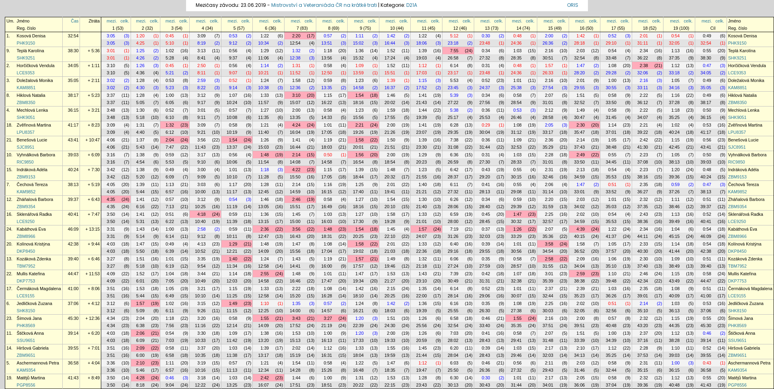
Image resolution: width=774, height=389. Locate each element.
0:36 (486, 110)
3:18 (201, 377)
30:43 (484, 385)
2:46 (296, 199)
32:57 (548, 221)
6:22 (170, 221)
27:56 (484, 102)
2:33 (644, 244)
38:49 (674, 266)
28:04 (453, 355)
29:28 (611, 72)
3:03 (201, 184)
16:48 (358, 370)
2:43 (644, 214)
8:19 (201, 43)
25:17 (453, 117)
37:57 (611, 251)
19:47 (421, 370)
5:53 (454, 80)
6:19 (170, 266)
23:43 (421, 385)
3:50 (111, 214)
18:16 (358, 102)
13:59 (358, 72)
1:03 (517, 50)
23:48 (484, 43)
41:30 (642, 147)
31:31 (484, 280)
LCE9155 (26, 295)
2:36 (549, 139)
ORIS (572, 5)
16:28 (326, 295)
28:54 (516, 102)
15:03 (263, 147)
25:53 (484, 117)
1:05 (675, 80)
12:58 (263, 266)
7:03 (454, 333)
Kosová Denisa (31, 35)
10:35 (200, 355)
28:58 (548, 117)
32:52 (579, 102)
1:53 (391, 273)
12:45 (263, 191)
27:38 (516, 310)
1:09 (359, 65)
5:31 (140, 221)
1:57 (549, 65)
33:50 (611, 102)
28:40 (484, 206)
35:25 (674, 117)
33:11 (642, 87)
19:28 (390, 221)
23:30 (421, 147)
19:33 (390, 340)
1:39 (422, 50)
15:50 (295, 176)
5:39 (454, 95)
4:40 (140, 132)
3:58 (549, 244)
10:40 (200, 221)
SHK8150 (26, 310)
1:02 (170, 50)
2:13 (581, 169)
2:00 (549, 35)
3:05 (111, 35)
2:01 (644, 35)
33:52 (611, 191)
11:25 (232, 295)
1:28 (140, 80)
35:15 (642, 370)
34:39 (611, 340)
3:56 (201, 139)
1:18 (328, 50)
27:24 (453, 266)
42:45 (674, 147)
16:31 (326, 355)
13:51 (326, 43)
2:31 (549, 169)
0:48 (517, 35)
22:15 (390, 385)
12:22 (200, 385)
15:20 (295, 295)
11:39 (232, 221)
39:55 (73, 348)
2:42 (644, 139)
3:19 (201, 362)
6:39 (170, 251)
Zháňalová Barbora (35, 199)
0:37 (486, 229)
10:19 (232, 132)
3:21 (201, 288)
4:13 (201, 244)
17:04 (326, 251)
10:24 (232, 102)
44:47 (73, 273)
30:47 (579, 117)
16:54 (358, 162)
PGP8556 (26, 385)
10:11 (232, 236)
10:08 (232, 117)
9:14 (233, 87)
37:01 (611, 132)
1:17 (233, 184)
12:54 (295, 43)
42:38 (73, 244)
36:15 (73, 110)
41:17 (73, 125)
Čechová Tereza (32, 184)
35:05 (73, 80)
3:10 (111, 65)
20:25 (358, 236)
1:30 (140, 110)
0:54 (675, 35)
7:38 (454, 139)
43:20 (642, 325)
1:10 (612, 273)
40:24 (674, 132)
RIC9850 (25, 162)
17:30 (358, 221)
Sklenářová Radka (34, 214)
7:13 (170, 206)
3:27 (111, 258)
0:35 (486, 258)
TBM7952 (26, 266)
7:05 (170, 280)
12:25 (263, 310)
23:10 (421, 280)
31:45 (611, 117)
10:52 (200, 251)
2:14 (581, 139)
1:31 (296, 65)
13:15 (263, 221)
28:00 (453, 221)
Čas (74, 20)
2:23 (644, 154)
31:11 (642, 43)
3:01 (111, 50)
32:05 (674, 43)
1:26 (140, 65)
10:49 (200, 280)
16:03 (326, 221)
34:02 (579, 206)
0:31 (486, 65)
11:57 (263, 102)
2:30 (581, 125)
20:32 (390, 176)
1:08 (612, 65)
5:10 (170, 43)
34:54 (548, 251)
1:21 (264, 125)
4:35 (111, 199)
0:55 (707, 50)
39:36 (674, 176)
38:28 (674, 340)
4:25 (140, 43)
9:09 (201, 176)
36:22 (642, 57)
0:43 (486, 169)
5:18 (140, 117)
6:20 (454, 348)
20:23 (421, 162)
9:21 (201, 132)
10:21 (263, 72)
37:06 (73, 303)
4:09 (111, 273)
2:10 (581, 348)
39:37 (73, 199)
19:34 (358, 280)
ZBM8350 (26, 102)
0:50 (707, 110)
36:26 (611, 295)
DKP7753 (26, 280)
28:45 (484, 221)
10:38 (263, 87)
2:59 (201, 80)
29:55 (579, 87)
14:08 (295, 162)
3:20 (201, 318)
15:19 (295, 355)
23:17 (453, 72)
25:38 (516, 87)
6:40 (454, 244)
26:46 (516, 117)
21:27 (390, 280)
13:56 (326, 57)
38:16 (642, 176)
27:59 (484, 266)
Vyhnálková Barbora (36, 154)
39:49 (674, 221)
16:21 (358, 310)
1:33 (264, 95)
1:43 (140, 229)
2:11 (549, 362)
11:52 (295, 72)
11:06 (263, 57)
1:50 (391, 139)
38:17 (73, 95)
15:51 (390, 72)
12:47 (263, 236)
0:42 (486, 273)
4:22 (296, 169)
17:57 (358, 266)
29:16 (453, 251)
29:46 (516, 355)
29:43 (548, 370)
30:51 (548, 57)
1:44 (422, 110)
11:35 (263, 117)
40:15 (579, 236)
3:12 (201, 95)
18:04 (358, 355)
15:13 (295, 340)
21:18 (421, 266)
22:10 (390, 236)
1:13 (675, 50)
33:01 (579, 191)
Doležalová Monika (35, 80)
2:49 (581, 154)
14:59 (295, 191)
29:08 (516, 191)
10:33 (200, 340)
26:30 (484, 310)
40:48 (611, 325)
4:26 (140, 57)
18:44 (358, 176)
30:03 (548, 310)
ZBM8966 (26, 236)
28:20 (579, 72)
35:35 (516, 325)
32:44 (548, 295)
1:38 (140, 154)
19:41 (390, 191)
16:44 (390, 43)
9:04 (170, 385)
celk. (125, 20)
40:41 (73, 214)
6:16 (140, 206)
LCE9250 (26, 221)
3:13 (201, 50)
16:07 (263, 385)
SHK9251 (26, 57)
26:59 (453, 162)
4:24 (296, 125)
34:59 (579, 176)
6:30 (454, 377)
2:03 (581, 50)
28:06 (453, 206)
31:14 (548, 191)
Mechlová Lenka (32, 110)
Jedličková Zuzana (34, 303)
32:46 (548, 176)
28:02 (453, 340)
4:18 (201, 214)
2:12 (549, 110)
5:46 (140, 370)
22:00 (421, 295)
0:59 (328, 80)
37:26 (674, 191)
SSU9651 (26, 340)
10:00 (200, 191)
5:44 (140, 191)
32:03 (484, 236)
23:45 (453, 87)
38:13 (674, 162)
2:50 (201, 65)
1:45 (296, 214)
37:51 (548, 325)
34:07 (642, 117)
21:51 (390, 147)
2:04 (170, 139)
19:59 (390, 355)
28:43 (484, 340)
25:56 (421, 325)
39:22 (642, 132)
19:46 (390, 266)
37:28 (674, 102)
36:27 (642, 191)
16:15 (326, 191)
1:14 (264, 65)
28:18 (579, 43)
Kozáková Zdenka (34, 258)
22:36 (421, 251)
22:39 (358, 325)
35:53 (611, 176)
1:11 (359, 35)
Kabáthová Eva (31, 229)
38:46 (674, 206)
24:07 (421, 236)
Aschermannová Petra (38, 362)
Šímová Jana (29, 318)
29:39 (516, 206)
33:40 (484, 325)
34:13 (579, 355)
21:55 (421, 176)
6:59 (454, 214)
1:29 (264, 50)
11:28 (263, 176)
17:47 (326, 280)
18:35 (390, 370)
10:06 (232, 162)
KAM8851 (26, 87)
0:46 (486, 318)
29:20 (484, 176)
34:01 (548, 385)
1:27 (264, 110)
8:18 (140, 385)
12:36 (295, 87)
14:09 (263, 251)
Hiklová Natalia (31, 95)
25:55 (453, 310)
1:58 (296, 80)
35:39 (548, 280)
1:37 (140, 139)
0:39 (486, 244)
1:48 (264, 154)
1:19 (328, 139)
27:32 (484, 57)
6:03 (454, 362)
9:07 (233, 72)
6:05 (170, 102)
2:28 (549, 154)
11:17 (232, 191)
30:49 (453, 280)
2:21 (359, 125)
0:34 (486, 50)
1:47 (581, 65)
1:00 (612, 80)
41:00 (73, 288)
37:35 (674, 57)
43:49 (674, 280)
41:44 (674, 251)
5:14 (140, 236)
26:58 (453, 57)
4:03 (111, 244)
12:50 (326, 72)
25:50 (453, 370)
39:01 (642, 295)
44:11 (642, 236)
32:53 (516, 147)
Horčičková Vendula (36, 65)
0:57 (328, 35)
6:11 (454, 184)
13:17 (263, 355)
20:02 (390, 102)
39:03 (73, 154)
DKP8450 (26, 251)
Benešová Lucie (32, 139)
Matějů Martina (31, 377)
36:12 (642, 102)
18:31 (326, 236)
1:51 (581, 95)
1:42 (391, 35)
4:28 (140, 377)
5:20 (140, 176)
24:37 (484, 87)
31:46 (579, 370)
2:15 (391, 288)
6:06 (454, 258)
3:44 (201, 273)
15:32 (358, 57)
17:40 (358, 191)
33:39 (579, 340)
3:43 (296, 318)
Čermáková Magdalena (39, 288)
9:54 (201, 266)
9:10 (201, 162)
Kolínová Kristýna (33, 244)
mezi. (111, 20)
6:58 (454, 318)
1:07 (233, 95)
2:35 (644, 184)
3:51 (111, 288)
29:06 (484, 295)
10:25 (200, 206)
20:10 (390, 206)
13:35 (326, 87)
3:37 (111, 95)
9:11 (201, 117)
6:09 (170, 176)
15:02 (358, 43)
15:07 (295, 102)
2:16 (549, 50)
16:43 (295, 236)
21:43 (421, 102)
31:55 (548, 266)
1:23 (359, 80)
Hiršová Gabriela (33, 348)
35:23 (579, 295)
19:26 (358, 132)
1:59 (391, 110)
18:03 (326, 147)
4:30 (140, 87)
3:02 (111, 80)
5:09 (140, 310)
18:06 (421, 43)
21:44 (421, 355)
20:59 (421, 340)
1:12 (422, 65)
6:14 (454, 65)
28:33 (516, 162)
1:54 (359, 95)
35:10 (611, 266)
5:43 (140, 147)
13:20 (263, 340)
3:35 (201, 258)
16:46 (295, 280)
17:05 (326, 132)
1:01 (517, 80)
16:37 (390, 87)
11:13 (232, 370)
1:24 (264, 80)
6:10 (170, 117)
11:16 (200, 325)
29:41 (516, 340)
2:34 (644, 50)
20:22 (358, 385)
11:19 (232, 206)
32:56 (611, 310)
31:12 (516, 132)
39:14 (73, 333)
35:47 (579, 132)
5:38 (454, 110)
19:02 (358, 251)
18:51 (326, 385)
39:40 (73, 258)
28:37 (453, 176)
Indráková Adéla (32, 169)
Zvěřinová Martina (34, 125)
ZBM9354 (26, 206)
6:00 (140, 355)
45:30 (73, 318)
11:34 (232, 266)
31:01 (548, 102)
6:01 (140, 280)
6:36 (454, 154)
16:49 (326, 206)
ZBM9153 (26, 176)
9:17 (201, 102)
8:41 (201, 57)
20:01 (358, 147)
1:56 (359, 154)
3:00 (201, 169)
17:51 (295, 385)
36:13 (674, 310)
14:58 (358, 87)
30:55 (611, 87)
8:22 (201, 87)
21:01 (421, 221)
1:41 (422, 95)
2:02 (581, 214)
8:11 (201, 72)
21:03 (390, 251)
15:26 (326, 370)
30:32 (516, 221)
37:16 (642, 340)
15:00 (295, 221)
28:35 (516, 57)
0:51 (612, 184)
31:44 (484, 147)
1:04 (675, 229)
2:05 (549, 125)
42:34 (642, 280)
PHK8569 (26, 325)
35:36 (548, 236)
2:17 (549, 348)
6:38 (140, 325)
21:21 (421, 191)
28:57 (516, 266)
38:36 (642, 221)
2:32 (644, 199)
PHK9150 (26, 43)
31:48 (548, 340)
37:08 (642, 162)
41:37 (611, 236)
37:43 (579, 147)
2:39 (581, 288)
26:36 (548, 43)
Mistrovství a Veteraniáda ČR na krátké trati (324, 5)
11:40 (263, 132)
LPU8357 (26, 132)
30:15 (516, 176)
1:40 (422, 184)
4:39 (581, 229)
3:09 (201, 35)
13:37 (232, 147)
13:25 (232, 385)
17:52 (421, 87)
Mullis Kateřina (31, 273)
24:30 (390, 325)
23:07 (421, 132)
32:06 (642, 72)
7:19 (454, 229)
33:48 (611, 57)
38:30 (73, 50)
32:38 (516, 280)
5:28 (170, 57)
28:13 (484, 191)
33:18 (674, 72)
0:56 (233, 50)
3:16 (111, 154)
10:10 (232, 176)
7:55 (454, 50)
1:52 (391, 50)
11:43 (200, 147)
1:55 (264, 318)
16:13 (326, 340)
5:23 (170, 87)
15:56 (358, 117)
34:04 (579, 266)
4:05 (111, 184)
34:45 (611, 162)
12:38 (295, 57)
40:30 (642, 251)
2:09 (581, 258)
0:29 (486, 125)
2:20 (296, 35)
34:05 (73, 65)
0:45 (170, 35)
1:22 (264, 35)
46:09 (73, 229)
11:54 (263, 162)
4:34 (111, 318)
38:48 (611, 147)
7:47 (170, 147)
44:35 (674, 325)
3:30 (201, 333)
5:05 (140, 102)
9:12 (233, 43)
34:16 (674, 87)
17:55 (390, 117)
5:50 (140, 251)
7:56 (170, 325)
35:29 (548, 147)
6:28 (454, 125)
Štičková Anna (30, 333)
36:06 (579, 385)
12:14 (232, 325)
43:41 (73, 139)
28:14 (453, 295)
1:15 (422, 80)
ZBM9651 (26, 355)
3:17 (201, 154)
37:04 (611, 385)
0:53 (233, 35)
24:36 (516, 43)
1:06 (612, 258)
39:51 (579, 325)
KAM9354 (26, 370)
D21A (411, 5)
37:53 (642, 355)
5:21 (170, 72)
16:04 (295, 132)
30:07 (516, 295)
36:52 (579, 251)
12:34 (263, 370)
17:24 (390, 57)
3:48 (111, 110)
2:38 (644, 65)
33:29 (516, 236)
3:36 (111, 362)
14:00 (295, 310)
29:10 (611, 43)
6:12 (170, 132)
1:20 (140, 35)
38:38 (579, 280)
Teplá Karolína (30, 50)
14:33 (326, 117)
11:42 (232, 340)
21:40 (421, 206)
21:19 (326, 325)
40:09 (674, 295)
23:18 (453, 43)
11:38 (232, 355)
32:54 (73, 35)
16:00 (326, 266)
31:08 (453, 147)
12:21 (232, 251)
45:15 (674, 236)
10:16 (200, 370)
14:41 (295, 266)
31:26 (453, 236)
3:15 (201, 303)
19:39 (421, 117)
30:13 (453, 385)
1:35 (422, 288)
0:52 (612, 35)
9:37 (233, 57)
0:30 (486, 35)
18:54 (390, 162)
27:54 (548, 87)
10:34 (263, 43)
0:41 (486, 184)
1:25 (140, 50)
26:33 (548, 72)
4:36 (140, 72)
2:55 (264, 273)
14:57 (326, 310)
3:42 (111, 169)
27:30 (484, 162)
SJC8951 (26, 147)
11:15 (232, 310)
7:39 (454, 273)
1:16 (675, 95)
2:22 (644, 95)
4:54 (140, 162)
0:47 (707, 65)
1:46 (391, 95)
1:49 (581, 110)
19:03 (421, 57)
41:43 (73, 377)
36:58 (73, 362)
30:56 (516, 251)
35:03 (611, 206)
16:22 (326, 102)
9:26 (201, 310)
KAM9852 (26, 191)
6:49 (170, 295)
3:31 (111, 229)
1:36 (359, 50)
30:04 (484, 132)
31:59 (548, 206)
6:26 (454, 199)
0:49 (707, 35)
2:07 (549, 95)
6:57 (170, 191)
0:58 (328, 65)
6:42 (454, 169)
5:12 (454, 35)
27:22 (453, 102)
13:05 (263, 206)
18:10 (358, 295)
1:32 (296, 50)
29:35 (453, 132)
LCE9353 (26, 72)
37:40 (642, 266)
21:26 (390, 132)
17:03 (421, 72)
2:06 (549, 184)
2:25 (549, 214)
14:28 (295, 370)
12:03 (232, 280)
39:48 (611, 280)
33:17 (548, 132)
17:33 (358, 340)
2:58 (201, 229)
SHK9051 (26, 117)
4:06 (111, 139)
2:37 (549, 288)
